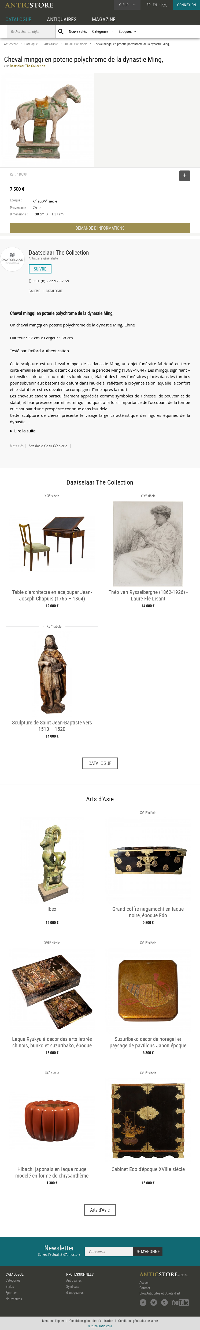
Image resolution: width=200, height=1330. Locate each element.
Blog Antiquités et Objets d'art (159, 1293)
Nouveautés (78, 31)
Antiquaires (74, 1280)
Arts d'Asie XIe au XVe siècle (48, 446)
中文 (163, 4)
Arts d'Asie (51, 44)
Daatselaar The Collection (59, 252)
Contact (144, 1287)
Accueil (144, 1282)
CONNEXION (186, 4)
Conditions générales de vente (138, 1320)
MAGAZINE (104, 19)
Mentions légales (53, 1320)
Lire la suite (24, 430)
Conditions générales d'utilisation (91, 1320)
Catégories (13, 1280)
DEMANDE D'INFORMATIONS (100, 228)
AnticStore (11, 44)
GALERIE (34, 291)
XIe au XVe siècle (75, 44)
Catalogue (31, 44)
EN (155, 4)
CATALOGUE (18, 19)
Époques (11, 1292)
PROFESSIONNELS (80, 1274)
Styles (10, 1286)
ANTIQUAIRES (61, 19)
